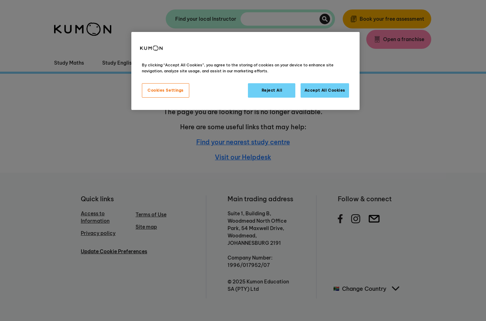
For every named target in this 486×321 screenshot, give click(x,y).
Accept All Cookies (324, 90)
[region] (245, 71)
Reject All (272, 90)
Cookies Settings (165, 90)
